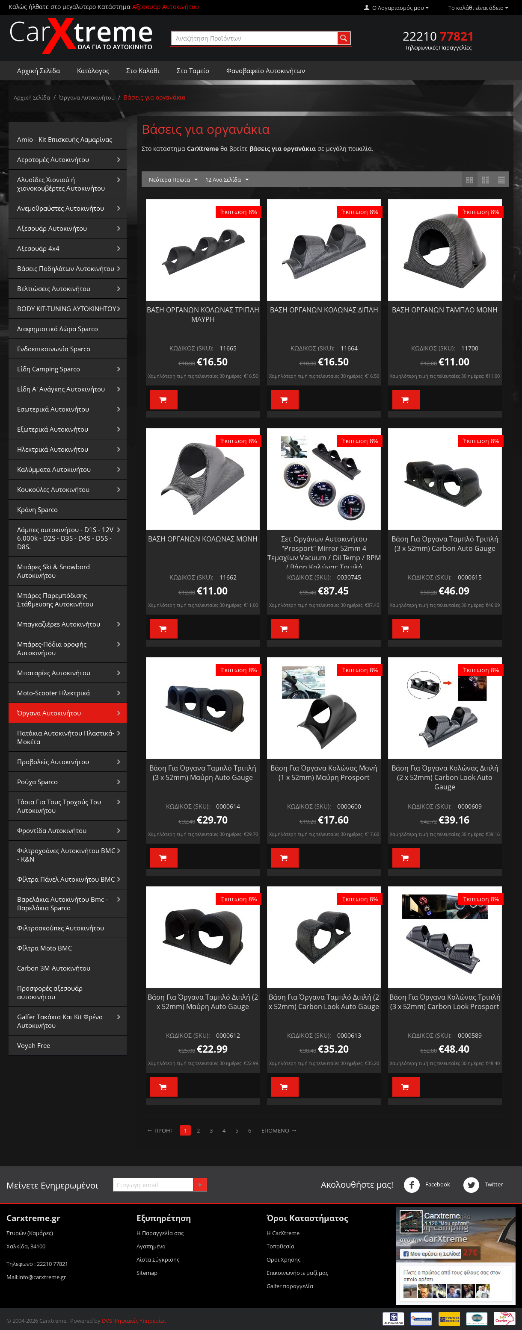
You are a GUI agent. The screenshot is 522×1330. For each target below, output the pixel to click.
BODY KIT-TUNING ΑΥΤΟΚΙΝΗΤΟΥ (66, 308)
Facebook (426, 1185)
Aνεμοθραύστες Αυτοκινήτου (60, 208)
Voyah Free (33, 1045)
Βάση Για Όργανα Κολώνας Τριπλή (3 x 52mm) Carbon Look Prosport (445, 1001)
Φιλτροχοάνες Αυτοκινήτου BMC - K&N (66, 854)
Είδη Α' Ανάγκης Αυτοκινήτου (61, 389)
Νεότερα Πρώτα (173, 180)
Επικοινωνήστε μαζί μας (297, 1273)
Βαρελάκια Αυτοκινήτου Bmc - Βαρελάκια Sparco (62, 903)
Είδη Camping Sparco (48, 369)
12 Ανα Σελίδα (227, 180)
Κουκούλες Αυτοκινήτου (53, 489)
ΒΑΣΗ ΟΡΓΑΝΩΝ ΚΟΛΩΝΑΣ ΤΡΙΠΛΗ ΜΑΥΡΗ (203, 314)
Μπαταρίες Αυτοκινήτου (53, 672)
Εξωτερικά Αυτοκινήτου (52, 429)
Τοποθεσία (280, 1246)
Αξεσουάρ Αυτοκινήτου (52, 228)
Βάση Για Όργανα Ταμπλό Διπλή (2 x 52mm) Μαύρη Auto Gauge (203, 1001)
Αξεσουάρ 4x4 (38, 248)
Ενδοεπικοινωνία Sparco (53, 348)
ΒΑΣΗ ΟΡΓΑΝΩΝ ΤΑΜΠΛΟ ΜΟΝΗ (445, 310)
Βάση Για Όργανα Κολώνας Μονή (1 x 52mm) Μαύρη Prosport (323, 772)
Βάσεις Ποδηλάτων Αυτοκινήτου (65, 268)
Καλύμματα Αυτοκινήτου (54, 469)
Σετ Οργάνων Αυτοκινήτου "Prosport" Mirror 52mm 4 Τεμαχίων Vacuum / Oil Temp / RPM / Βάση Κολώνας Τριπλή (324, 553)
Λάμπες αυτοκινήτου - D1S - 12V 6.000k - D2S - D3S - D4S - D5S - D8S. (65, 538)
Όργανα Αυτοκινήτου (87, 97)
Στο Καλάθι (143, 70)
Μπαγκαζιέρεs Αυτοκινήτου (58, 624)
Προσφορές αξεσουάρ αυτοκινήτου (50, 992)
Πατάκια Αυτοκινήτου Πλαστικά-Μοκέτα (65, 737)
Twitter (483, 1185)
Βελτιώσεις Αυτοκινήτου (53, 288)
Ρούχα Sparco (37, 781)
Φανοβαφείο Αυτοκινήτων (265, 70)
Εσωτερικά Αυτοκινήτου (53, 409)
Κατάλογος (93, 70)
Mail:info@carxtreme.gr (36, 1277)
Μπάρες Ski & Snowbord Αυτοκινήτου (53, 571)
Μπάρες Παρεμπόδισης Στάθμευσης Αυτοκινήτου (55, 599)
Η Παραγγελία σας (160, 1233)
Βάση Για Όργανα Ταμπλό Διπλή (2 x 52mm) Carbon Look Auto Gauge (324, 1001)
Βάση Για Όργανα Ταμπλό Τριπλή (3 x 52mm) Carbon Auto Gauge (445, 543)
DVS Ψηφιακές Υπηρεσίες (134, 1320)
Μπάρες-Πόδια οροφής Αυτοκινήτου (51, 648)
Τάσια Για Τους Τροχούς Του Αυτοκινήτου (59, 806)
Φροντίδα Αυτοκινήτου (51, 830)
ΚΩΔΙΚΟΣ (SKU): (191, 348)
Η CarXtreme (283, 1233)
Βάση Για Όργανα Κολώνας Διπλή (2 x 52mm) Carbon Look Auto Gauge (445, 777)
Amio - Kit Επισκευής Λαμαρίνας (64, 139)
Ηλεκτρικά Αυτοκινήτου (52, 449)
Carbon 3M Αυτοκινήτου (53, 968)
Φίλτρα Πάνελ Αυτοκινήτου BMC (66, 879)
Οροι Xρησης (283, 1259)
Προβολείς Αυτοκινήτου (53, 761)
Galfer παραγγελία (290, 1286)
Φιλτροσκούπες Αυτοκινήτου (60, 928)
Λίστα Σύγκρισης (157, 1259)
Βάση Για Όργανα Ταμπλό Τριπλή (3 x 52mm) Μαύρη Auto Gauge (202, 772)
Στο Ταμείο (193, 70)
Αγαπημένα (151, 1246)
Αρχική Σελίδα (38, 70)
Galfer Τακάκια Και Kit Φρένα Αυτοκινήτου (60, 1021)
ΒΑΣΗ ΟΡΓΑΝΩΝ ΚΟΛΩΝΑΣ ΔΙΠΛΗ (324, 310)
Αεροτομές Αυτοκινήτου (53, 159)
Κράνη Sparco (37, 509)
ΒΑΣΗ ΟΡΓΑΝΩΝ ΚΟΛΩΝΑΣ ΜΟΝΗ (203, 539)
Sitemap (146, 1273)
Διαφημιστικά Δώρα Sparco (57, 328)
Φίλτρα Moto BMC (44, 948)
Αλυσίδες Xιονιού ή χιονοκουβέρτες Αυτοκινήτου (61, 183)
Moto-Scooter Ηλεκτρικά (53, 693)
